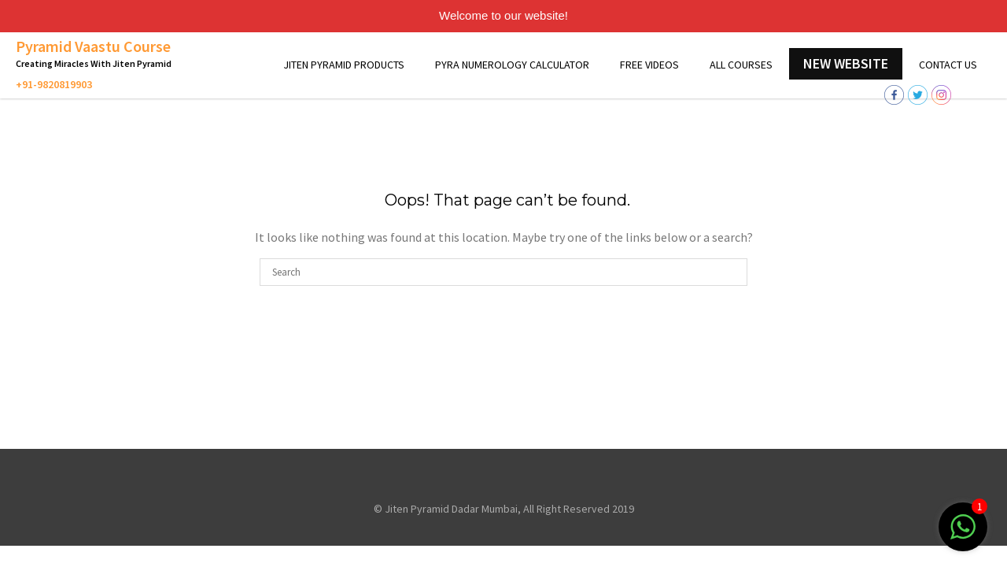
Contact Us (948, 64)
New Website (845, 63)
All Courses (741, 64)
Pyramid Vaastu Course (93, 46)
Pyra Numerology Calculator (512, 64)
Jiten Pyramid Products (343, 64)
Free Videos (649, 64)
